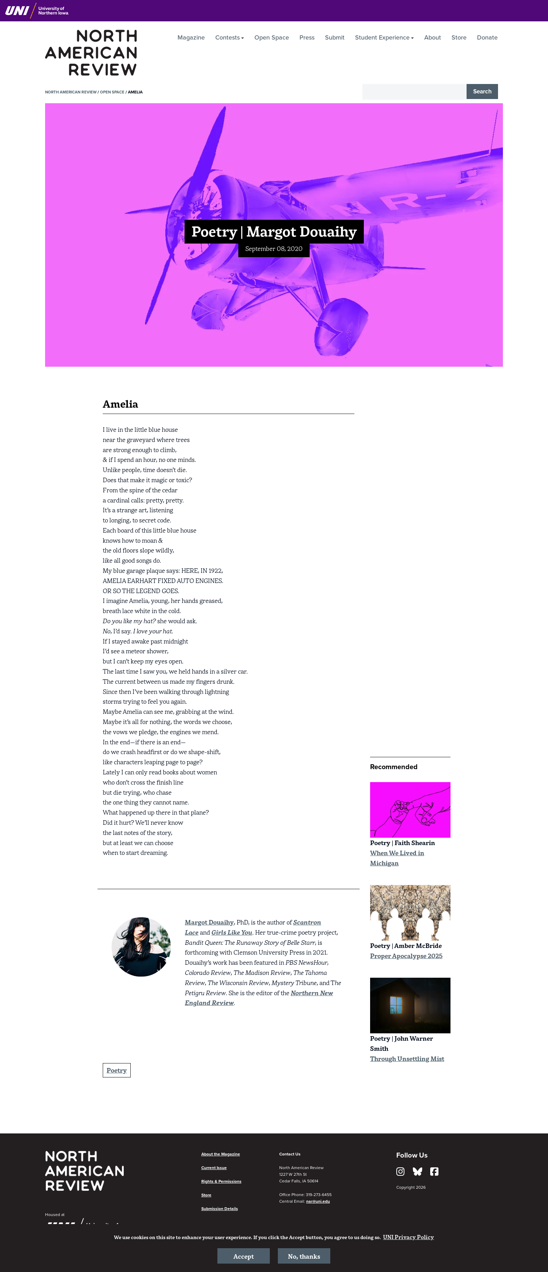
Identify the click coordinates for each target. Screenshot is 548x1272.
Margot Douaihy (209, 922)
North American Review (72, 92)
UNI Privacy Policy (408, 1235)
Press (307, 37)
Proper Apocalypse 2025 (406, 955)
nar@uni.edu (318, 1201)
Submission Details (219, 1208)
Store (459, 37)
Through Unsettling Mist (407, 1058)
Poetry (117, 1070)
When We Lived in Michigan (397, 857)
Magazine (191, 37)
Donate (487, 37)
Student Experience (382, 37)
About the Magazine (220, 1154)
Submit (335, 37)
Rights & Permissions (221, 1181)
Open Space (271, 37)
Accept (243, 1255)
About (432, 37)
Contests (227, 37)
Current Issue (214, 1167)
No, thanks (304, 1255)
